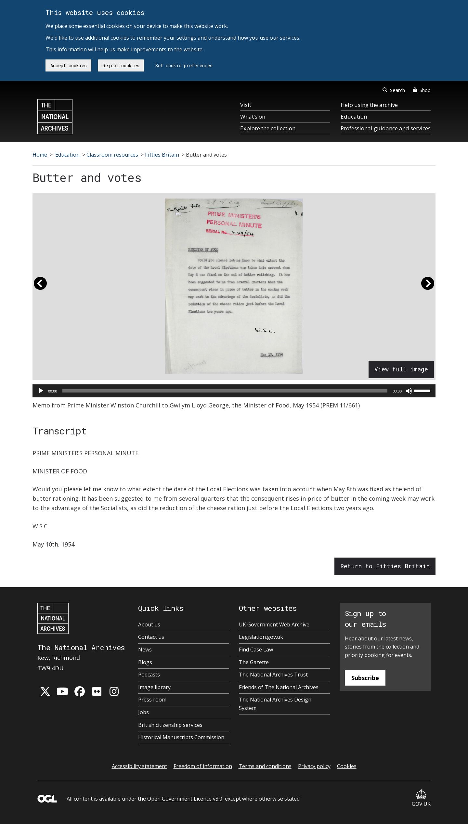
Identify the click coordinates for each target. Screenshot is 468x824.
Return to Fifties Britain (385, 566)
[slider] (225, 391)
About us (149, 624)
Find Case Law (256, 649)
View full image (401, 369)
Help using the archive (369, 105)
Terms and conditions (265, 766)
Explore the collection (267, 128)
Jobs (143, 712)
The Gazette (254, 662)
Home (39, 154)
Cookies (347, 766)
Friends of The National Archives (278, 687)
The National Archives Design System (275, 704)
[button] (40, 286)
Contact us (151, 636)
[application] (234, 390)
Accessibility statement (139, 766)
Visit (245, 105)
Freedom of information (203, 766)
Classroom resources (112, 154)
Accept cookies (68, 65)
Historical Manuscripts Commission (181, 737)
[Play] (41, 391)
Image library (154, 687)
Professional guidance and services (386, 128)
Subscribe (365, 678)
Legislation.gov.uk (261, 636)
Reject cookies (121, 65)
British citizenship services (170, 724)
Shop (422, 90)
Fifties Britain (162, 154)
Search (394, 90)
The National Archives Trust (273, 674)
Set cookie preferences (184, 65)
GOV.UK (421, 798)
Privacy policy (314, 766)
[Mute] (409, 391)
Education (354, 116)
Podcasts (149, 674)
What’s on (252, 116)
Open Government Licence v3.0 (184, 798)
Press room (152, 699)
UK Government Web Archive (274, 624)
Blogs (145, 662)
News (145, 649)
